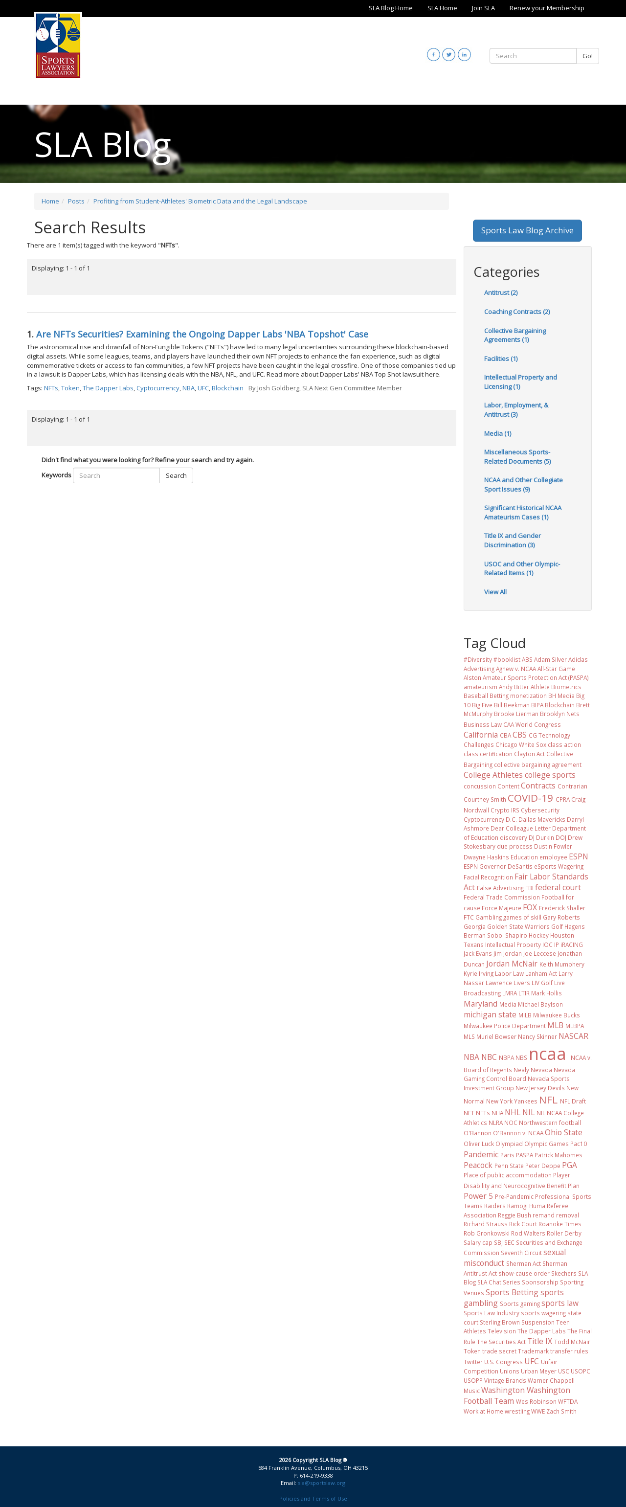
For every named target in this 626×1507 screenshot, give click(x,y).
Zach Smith (561, 1411)
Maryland (480, 1003)
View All (495, 591)
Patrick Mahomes (558, 1155)
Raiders (495, 1206)
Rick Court (523, 1224)
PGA (569, 1165)
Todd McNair (572, 1342)
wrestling (517, 1411)
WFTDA (568, 1401)
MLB (555, 1025)
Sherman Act (523, 1263)
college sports (550, 774)
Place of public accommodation (508, 1175)
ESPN (578, 856)
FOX (530, 907)
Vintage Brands (505, 1380)
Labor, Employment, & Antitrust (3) (516, 410)
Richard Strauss (486, 1224)
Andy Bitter (514, 687)
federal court (558, 887)
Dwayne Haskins (486, 857)
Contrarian (572, 786)
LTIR (524, 993)
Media (507, 1004)
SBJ (498, 1242)
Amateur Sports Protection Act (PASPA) (536, 677)
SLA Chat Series (498, 1282)
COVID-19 (530, 798)
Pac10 (578, 1143)
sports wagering (543, 1313)
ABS (527, 659)
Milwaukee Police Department (505, 1026)
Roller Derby (564, 1233)
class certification (488, 754)
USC (563, 1371)
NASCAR (573, 1036)
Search (176, 475)
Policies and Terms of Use (313, 1498)
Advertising (479, 669)
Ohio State (563, 1132)
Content (508, 786)
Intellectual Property (513, 944)
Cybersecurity (540, 810)
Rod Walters (528, 1233)
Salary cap (478, 1242)
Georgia (475, 926)
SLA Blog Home (391, 7)
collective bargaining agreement (537, 764)
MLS (469, 1036)
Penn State (509, 1166)
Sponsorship (540, 1282)
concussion (480, 786)
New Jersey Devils (540, 1088)
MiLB (525, 1015)
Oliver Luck (479, 1143)
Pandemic (481, 1154)
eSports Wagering (558, 866)
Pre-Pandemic (514, 1196)
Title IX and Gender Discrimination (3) (512, 540)
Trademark (533, 1351)
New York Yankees (511, 1101)
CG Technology (549, 735)
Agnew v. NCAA (516, 669)
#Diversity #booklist (492, 659)
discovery (513, 837)
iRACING (571, 944)
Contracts (538, 785)
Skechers (564, 1273)
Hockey (539, 935)
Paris (507, 1155)
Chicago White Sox (520, 744)
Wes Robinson (536, 1401)
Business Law (483, 724)
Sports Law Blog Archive (527, 230)
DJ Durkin (541, 837)
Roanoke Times (559, 1224)
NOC (510, 1122)
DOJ (561, 837)
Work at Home (483, 1411)
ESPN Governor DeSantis (498, 866)
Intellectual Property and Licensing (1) (520, 382)
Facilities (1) (500, 358)
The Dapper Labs (108, 387)
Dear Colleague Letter (521, 828)
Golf (557, 926)
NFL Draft (573, 1101)
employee (553, 857)
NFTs (51, 387)
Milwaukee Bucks (556, 1015)
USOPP (473, 1380)
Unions (509, 1371)
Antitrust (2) (500, 292)
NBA (188, 387)
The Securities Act (501, 1342)
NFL (548, 1099)
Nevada (541, 1070)
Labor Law (509, 973)
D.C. (511, 819)
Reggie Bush (514, 1215)
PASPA (524, 1155)
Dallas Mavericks (541, 819)
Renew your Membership (547, 7)
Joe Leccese (539, 953)
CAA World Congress (532, 724)
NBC (489, 1057)
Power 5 (478, 1196)
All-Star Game (556, 669)
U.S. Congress (503, 1362)
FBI (529, 888)
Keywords (56, 475)
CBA (505, 735)
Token (70, 387)
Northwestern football (550, 1122)
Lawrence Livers (508, 983)
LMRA (509, 993)
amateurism (480, 687)
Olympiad (509, 1143)
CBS (520, 734)
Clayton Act (529, 754)
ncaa (547, 1053)
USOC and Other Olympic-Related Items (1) (522, 569)
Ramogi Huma (526, 1206)
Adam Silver (550, 659)
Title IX (539, 1341)
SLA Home (442, 7)
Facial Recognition (488, 877)
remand (544, 1215)
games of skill (522, 917)
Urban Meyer (539, 1371)
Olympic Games (546, 1143)
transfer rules (569, 1351)
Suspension (538, 1322)
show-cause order (524, 1273)
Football (552, 897)
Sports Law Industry (491, 1313)
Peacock (478, 1165)
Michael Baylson (540, 1004)
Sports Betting (512, 1292)
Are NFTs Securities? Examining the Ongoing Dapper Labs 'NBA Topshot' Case (202, 334)
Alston (472, 677)
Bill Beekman (512, 705)
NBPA (506, 1057)
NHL (512, 1112)
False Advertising (500, 888)
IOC (547, 944)
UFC (203, 387)
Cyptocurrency (157, 387)
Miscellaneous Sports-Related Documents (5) (517, 457)
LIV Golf (542, 983)
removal (567, 1215)
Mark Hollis (546, 993)
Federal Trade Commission (502, 897)
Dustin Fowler (553, 846)
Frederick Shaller (562, 908)
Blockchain (228, 387)
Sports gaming (520, 1303)
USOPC (580, 1371)
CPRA (563, 799)
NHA (497, 1113)
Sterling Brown (500, 1322)
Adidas (578, 659)
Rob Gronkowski (487, 1233)
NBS (521, 1057)
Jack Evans (478, 953)
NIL (528, 1112)
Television (502, 1331)
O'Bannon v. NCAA (518, 1133)
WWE (538, 1411)
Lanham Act (541, 973)
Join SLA (483, 7)
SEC (509, 1242)
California (481, 734)
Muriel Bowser (496, 1036)
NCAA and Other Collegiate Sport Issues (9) (523, 484)
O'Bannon (478, 1133)
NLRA (496, 1122)
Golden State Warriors (518, 926)
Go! (587, 55)
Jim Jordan (507, 953)
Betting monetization (518, 695)
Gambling (488, 917)
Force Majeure (501, 908)
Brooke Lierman (516, 714)
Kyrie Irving (478, 973)
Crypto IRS (505, 810)
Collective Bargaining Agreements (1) (515, 335)
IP (556, 944)
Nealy (521, 1070)
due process (515, 846)
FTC (469, 917)
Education (524, 857)
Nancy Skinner (537, 1036)
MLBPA (574, 1026)
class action (564, 744)
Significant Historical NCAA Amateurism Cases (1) (522, 512)
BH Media (561, 695)
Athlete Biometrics (556, 687)
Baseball (476, 695)
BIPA (537, 705)
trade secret (499, 1351)
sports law (560, 1303)
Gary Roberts (561, 917)
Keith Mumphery (561, 964)
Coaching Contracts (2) (517, 311)
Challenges (479, 744)
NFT (469, 1113)
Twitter (473, 1362)
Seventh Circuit (521, 1253)
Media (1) (497, 433)
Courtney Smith (485, 799)
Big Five (482, 705)
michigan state (490, 1014)
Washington (503, 1390)
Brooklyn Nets (560, 714)
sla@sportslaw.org (321, 1482)
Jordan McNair (511, 963)
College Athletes (493, 774)
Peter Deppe (542, 1166)
